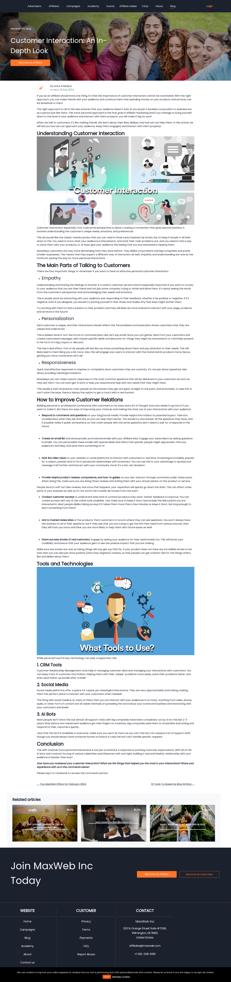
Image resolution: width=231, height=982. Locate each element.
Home (27, 921)
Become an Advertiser (199, 874)
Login (209, 6)
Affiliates (54, 6)
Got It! (106, 976)
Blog (172, 6)
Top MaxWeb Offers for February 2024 (61, 784)
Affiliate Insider (128, 6)
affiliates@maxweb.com (145, 946)
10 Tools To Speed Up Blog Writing (172, 784)
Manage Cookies (121, 976)
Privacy (86, 921)
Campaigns (73, 6)
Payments (86, 938)
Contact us (27, 962)
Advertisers (34, 6)
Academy (93, 6)
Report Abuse (86, 954)
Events (110, 6)
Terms (86, 929)
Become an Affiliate (30, 62)
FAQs (145, 6)
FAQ (86, 946)
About (159, 6)
